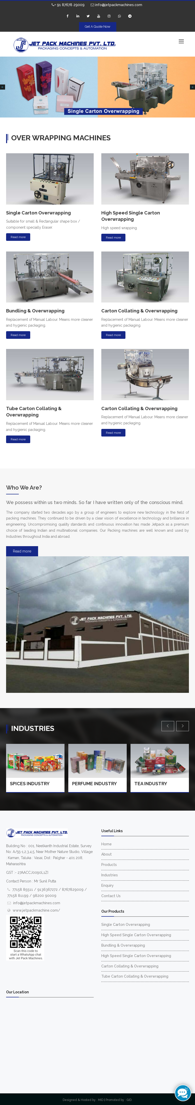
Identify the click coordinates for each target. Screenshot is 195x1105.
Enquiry (107, 885)
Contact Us (111, 896)
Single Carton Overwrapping (125, 925)
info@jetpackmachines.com (116, 5)
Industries (109, 875)
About (106, 854)
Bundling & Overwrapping (123, 945)
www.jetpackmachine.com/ (36, 910)
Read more (18, 237)
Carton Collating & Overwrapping (129, 966)
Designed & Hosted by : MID (83, 1100)
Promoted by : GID (119, 1100)
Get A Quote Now (97, 26)
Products (109, 865)
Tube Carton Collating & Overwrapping (134, 976)
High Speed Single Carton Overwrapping (136, 935)
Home (106, 844)
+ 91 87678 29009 (68, 5)
